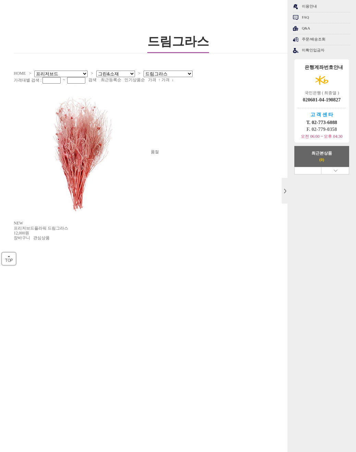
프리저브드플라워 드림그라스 (41, 228)
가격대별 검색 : (28, 80)
